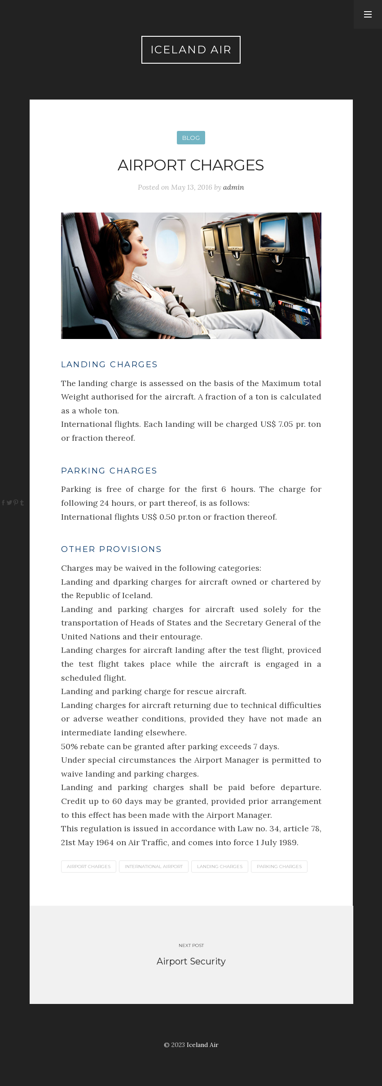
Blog (191, 137)
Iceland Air (191, 49)
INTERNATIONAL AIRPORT (154, 866)
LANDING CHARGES (219, 866)
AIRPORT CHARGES (88, 866)
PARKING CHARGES (279, 866)
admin (233, 186)
